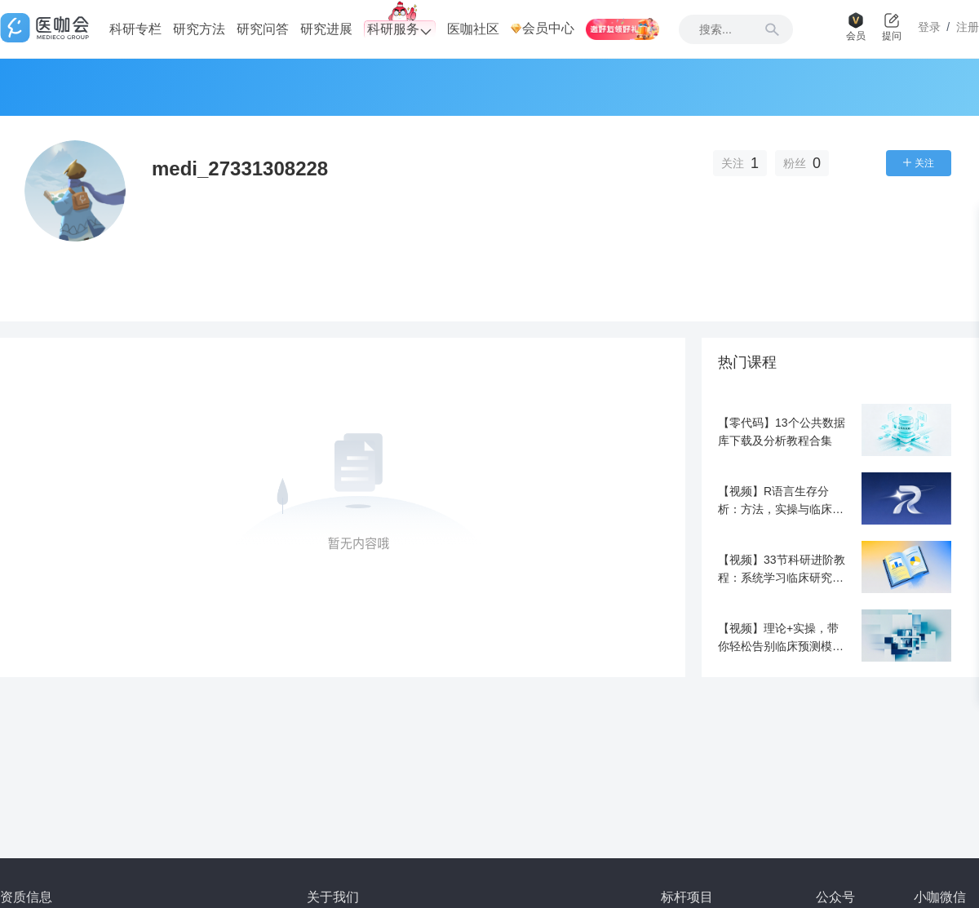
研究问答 (263, 29)
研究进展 (326, 29)
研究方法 (199, 29)
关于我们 (333, 897)
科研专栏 (135, 29)
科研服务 (399, 30)
